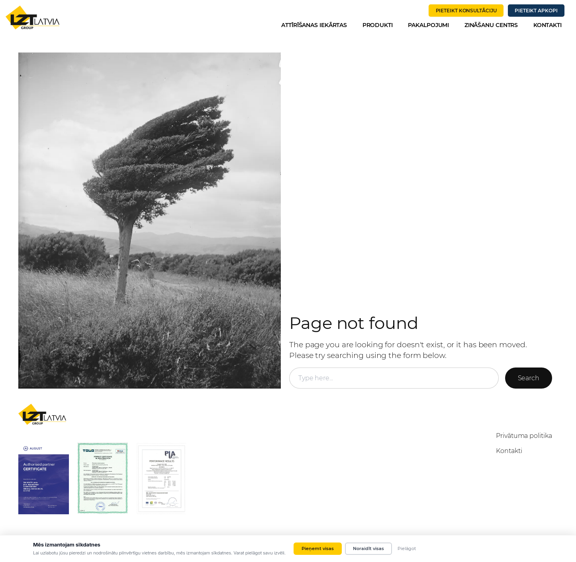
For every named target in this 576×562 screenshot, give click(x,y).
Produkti (377, 25)
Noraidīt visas (368, 548)
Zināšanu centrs (491, 25)
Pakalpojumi (428, 25)
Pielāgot (407, 548)
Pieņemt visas (318, 548)
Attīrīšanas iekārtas (314, 25)
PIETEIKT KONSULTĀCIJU (466, 11)
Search (528, 378)
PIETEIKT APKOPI (536, 11)
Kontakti (547, 25)
